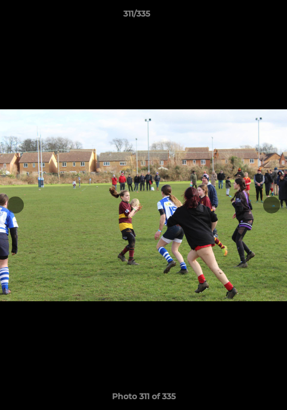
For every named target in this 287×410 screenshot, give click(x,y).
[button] (246, 16)
